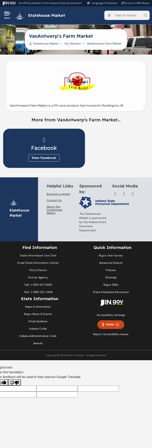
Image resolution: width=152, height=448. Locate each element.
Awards (38, 344)
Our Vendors (72, 44)
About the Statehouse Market (54, 210)
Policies (111, 270)
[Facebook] (115, 194)
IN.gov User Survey (111, 256)
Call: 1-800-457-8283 (38, 285)
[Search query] (127, 16)
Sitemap (111, 278)
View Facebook (38, 158)
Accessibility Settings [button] (111, 315)
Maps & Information (38, 307)
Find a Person (38, 270)
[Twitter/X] (124, 194)
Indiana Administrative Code (38, 336)
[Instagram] (133, 194)
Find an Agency (38, 278)
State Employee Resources (111, 292)
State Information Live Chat (38, 256)
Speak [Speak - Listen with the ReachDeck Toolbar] (110, 325)
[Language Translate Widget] (103, 3)
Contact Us (54, 201)
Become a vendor (58, 194)
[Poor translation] (14, 383)
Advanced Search (111, 263)
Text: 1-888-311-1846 (38, 292)
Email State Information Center (38, 263)
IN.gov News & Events (38, 314)
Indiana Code (38, 329)
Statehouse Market (47, 15)
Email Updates (38, 322)
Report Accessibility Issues (110, 334)
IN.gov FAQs (111, 285)
